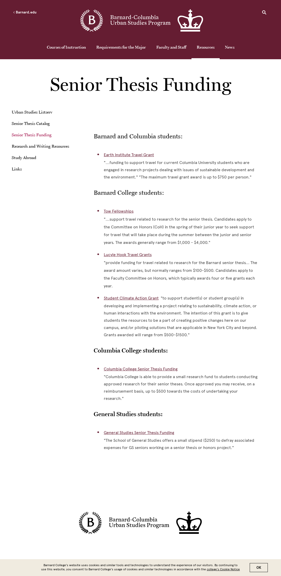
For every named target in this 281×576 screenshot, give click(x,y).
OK (258, 567)
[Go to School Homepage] (142, 21)
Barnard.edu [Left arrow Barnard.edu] (24, 12)
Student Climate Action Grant (131, 298)
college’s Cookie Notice (223, 569)
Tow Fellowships (119, 211)
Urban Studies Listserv (32, 112)
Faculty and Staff (171, 47)
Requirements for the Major (121, 47)
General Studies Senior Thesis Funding (139, 432)
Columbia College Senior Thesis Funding (141, 368)
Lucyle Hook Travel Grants (128, 254)
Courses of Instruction (66, 47)
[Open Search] (264, 13)
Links (17, 168)
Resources (206, 47)
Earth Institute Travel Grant (129, 154)
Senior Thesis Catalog (31, 123)
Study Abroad (24, 157)
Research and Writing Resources (40, 146)
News (229, 47)
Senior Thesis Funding (31, 134)
